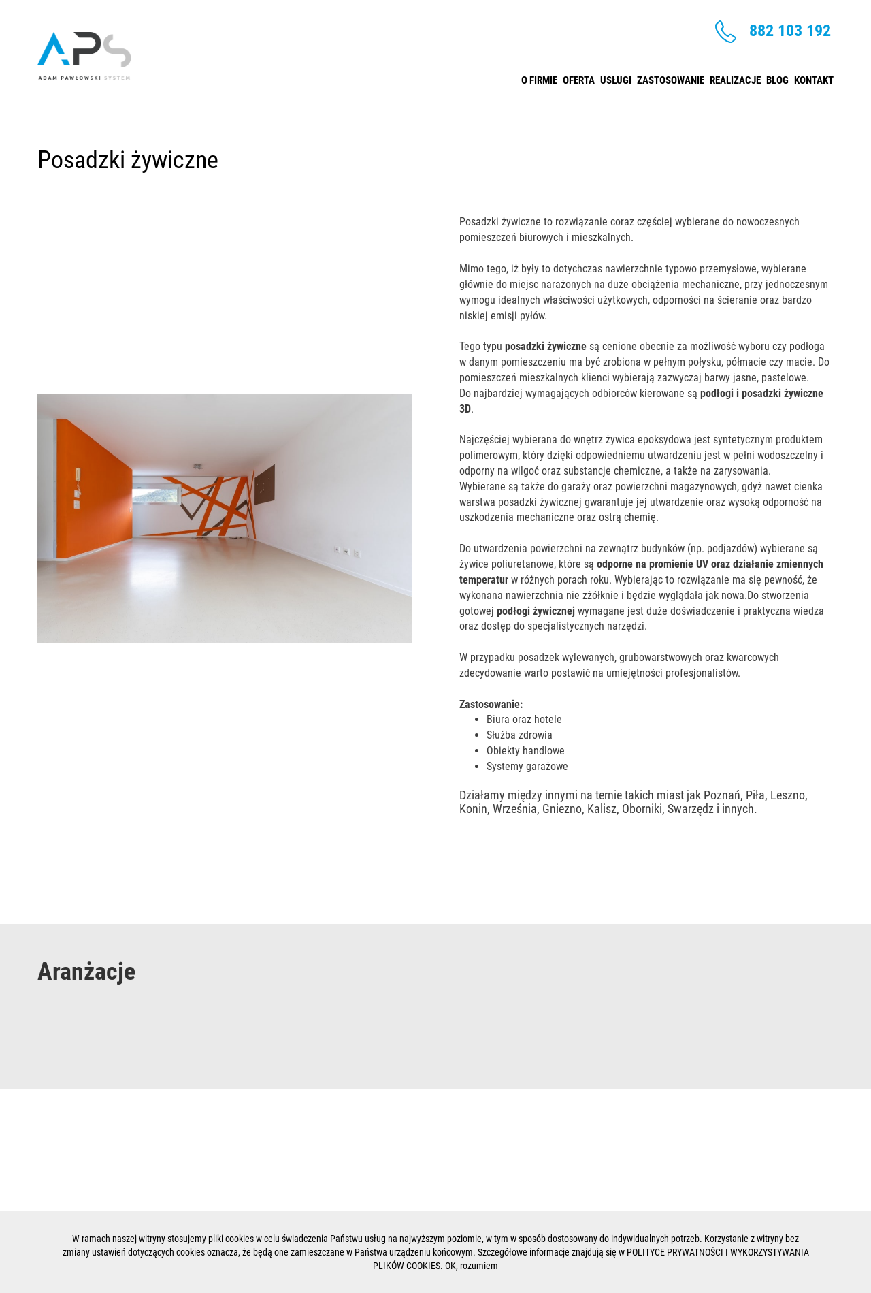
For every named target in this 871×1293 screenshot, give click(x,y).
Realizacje (735, 77)
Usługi (615, 77)
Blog (777, 77)
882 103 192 (773, 31)
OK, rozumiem (471, 1265)
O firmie (539, 77)
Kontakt (814, 77)
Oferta (579, 77)
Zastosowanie (670, 77)
